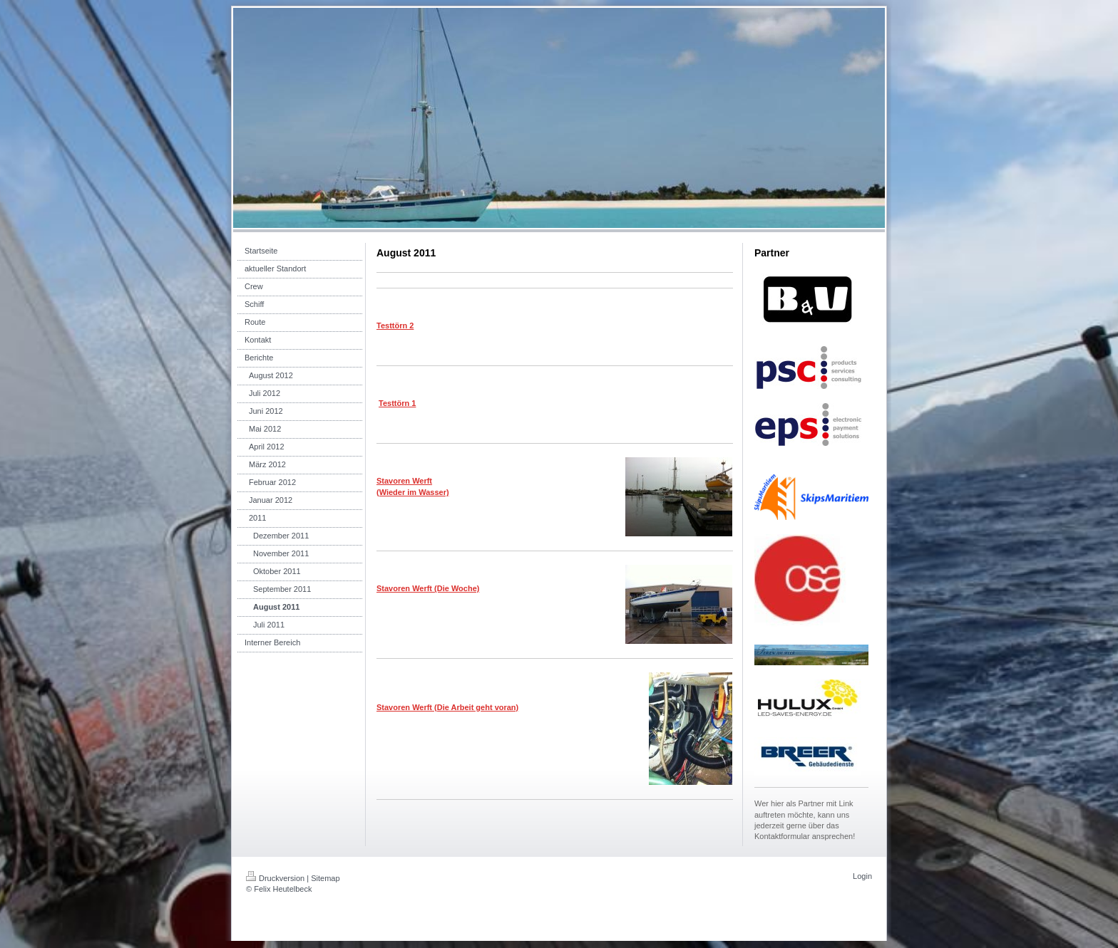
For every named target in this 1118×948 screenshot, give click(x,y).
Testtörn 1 (397, 403)
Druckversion (275, 878)
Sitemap (325, 878)
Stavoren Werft (404, 480)
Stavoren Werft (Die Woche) (427, 588)
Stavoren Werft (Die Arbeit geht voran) (447, 707)
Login (862, 876)
